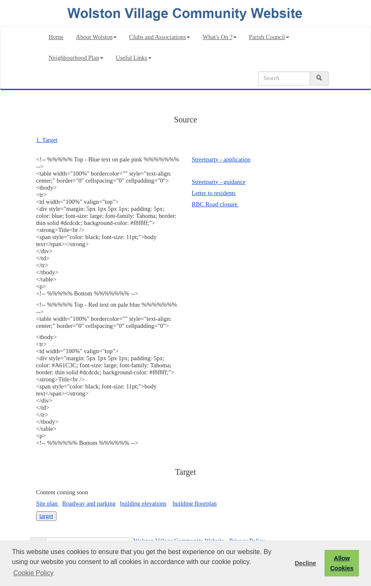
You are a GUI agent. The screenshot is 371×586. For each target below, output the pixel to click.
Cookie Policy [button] (33, 572)
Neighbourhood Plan (76, 57)
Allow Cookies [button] (342, 563)
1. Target (46, 140)
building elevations (143, 503)
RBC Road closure (215, 204)
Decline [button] (305, 563)
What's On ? (220, 37)
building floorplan (195, 503)
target (46, 516)
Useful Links (133, 57)
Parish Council (269, 37)
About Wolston (96, 37)
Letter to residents (214, 193)
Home (56, 37)
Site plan (47, 503)
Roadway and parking (89, 503)
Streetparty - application (221, 159)
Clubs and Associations (159, 37)
